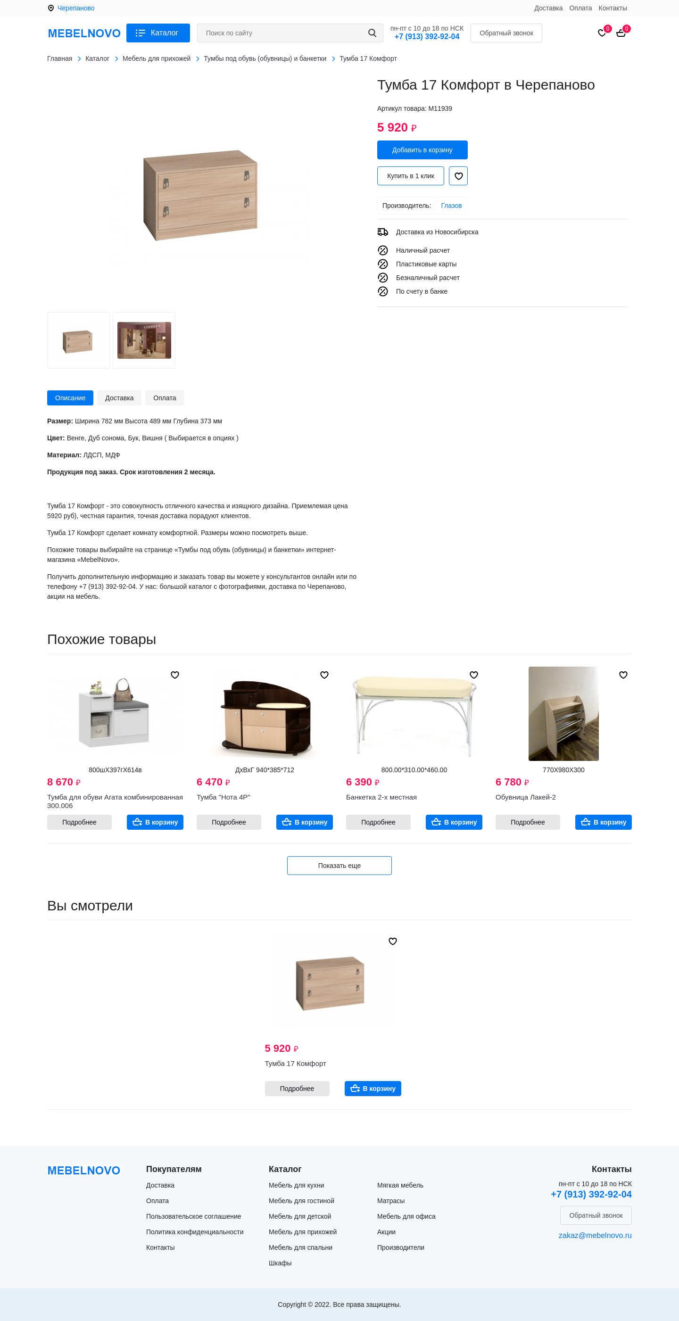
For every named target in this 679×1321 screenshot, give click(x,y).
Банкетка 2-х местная (381, 797)
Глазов (451, 205)
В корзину (161, 822)
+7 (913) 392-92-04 (427, 37)
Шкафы (280, 1263)
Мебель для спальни (300, 1247)
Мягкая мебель (400, 1185)
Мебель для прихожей (303, 1232)
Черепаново (76, 8)
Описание (70, 398)
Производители (400, 1247)
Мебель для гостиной (301, 1201)
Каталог (164, 33)
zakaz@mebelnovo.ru (595, 1235)
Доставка (548, 8)
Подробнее (79, 822)
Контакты (613, 8)
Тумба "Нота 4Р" (223, 797)
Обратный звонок (506, 33)
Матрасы (391, 1201)
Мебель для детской (300, 1216)
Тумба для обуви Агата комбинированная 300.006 (115, 801)
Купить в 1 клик (410, 176)
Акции (386, 1232)
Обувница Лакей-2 (526, 797)
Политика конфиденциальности (195, 1232)
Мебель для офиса (406, 1216)
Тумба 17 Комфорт (295, 1063)
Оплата (580, 8)
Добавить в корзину (422, 150)
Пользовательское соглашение (193, 1216)
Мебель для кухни (296, 1185)
